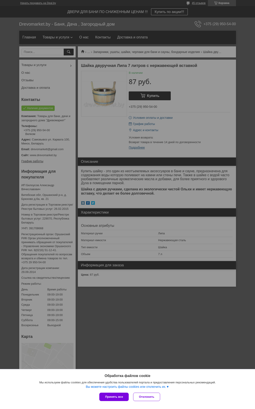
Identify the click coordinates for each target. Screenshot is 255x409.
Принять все (114, 396)
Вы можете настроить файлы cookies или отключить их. (126, 386)
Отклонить (146, 396)
